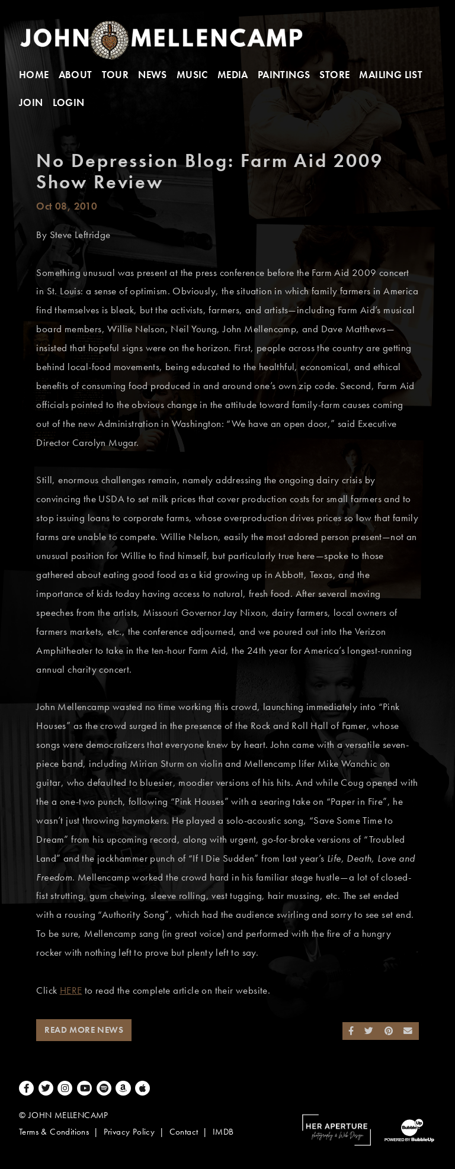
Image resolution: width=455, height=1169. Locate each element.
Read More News (83, 1030)
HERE (71, 990)
